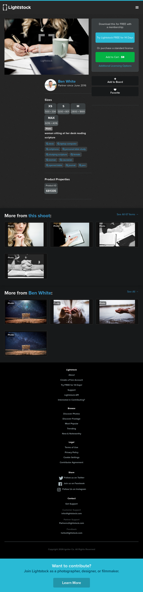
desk (50, 143)
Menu (137, 7)
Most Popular (71, 423)
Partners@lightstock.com (71, 523)
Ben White (67, 81)
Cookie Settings (71, 457)
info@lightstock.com (71, 513)
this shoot (39, 215)
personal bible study (74, 149)
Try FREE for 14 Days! (71, 385)
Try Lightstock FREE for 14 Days (115, 38)
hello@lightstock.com (71, 533)
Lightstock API (71, 395)
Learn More (71, 583)
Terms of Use (71, 447)
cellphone (52, 149)
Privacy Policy (71, 452)
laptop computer (67, 143)
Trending (71, 428)
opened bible (54, 165)
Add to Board (115, 81)
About (72, 375)
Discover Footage (71, 418)
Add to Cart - (115, 57)
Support (72, 390)
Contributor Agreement (71, 462)
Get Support (71, 503)
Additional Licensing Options (115, 66)
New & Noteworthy (71, 433)
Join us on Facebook (74, 483)
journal (70, 165)
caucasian (66, 160)
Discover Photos (71, 413)
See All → (133, 292)
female (75, 154)
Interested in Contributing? (71, 399)
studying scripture (56, 154)
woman (51, 160)
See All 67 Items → (128, 214)
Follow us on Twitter (74, 477)
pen (82, 165)
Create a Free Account (71, 380)
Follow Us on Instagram (74, 489)
